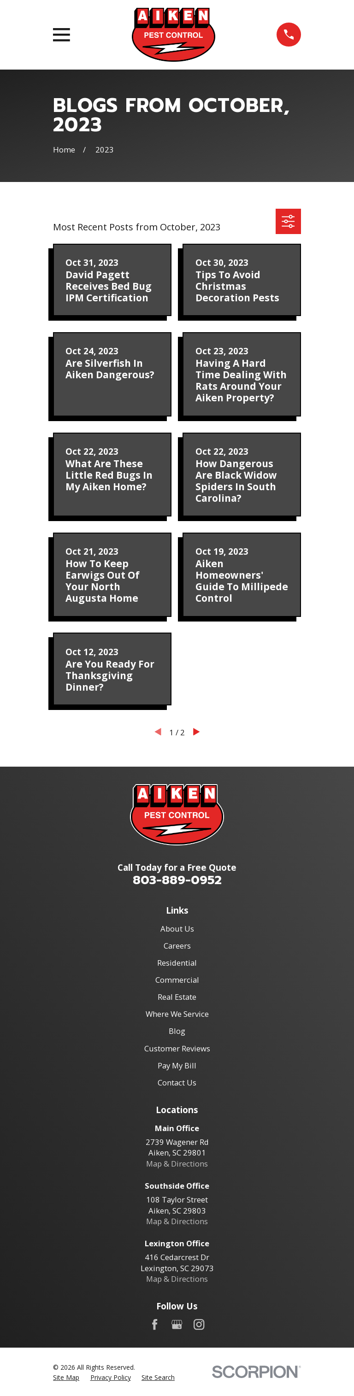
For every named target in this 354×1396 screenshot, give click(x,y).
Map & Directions (177, 1163)
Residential (177, 962)
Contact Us (177, 1082)
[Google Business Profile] (176, 1324)
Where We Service (177, 1014)
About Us (177, 928)
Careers (177, 945)
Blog (177, 1031)
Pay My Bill (177, 1065)
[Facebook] (154, 1324)
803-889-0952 (177, 880)
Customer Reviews (177, 1048)
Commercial (177, 979)
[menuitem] (66, 1377)
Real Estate (177, 996)
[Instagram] (199, 1324)
